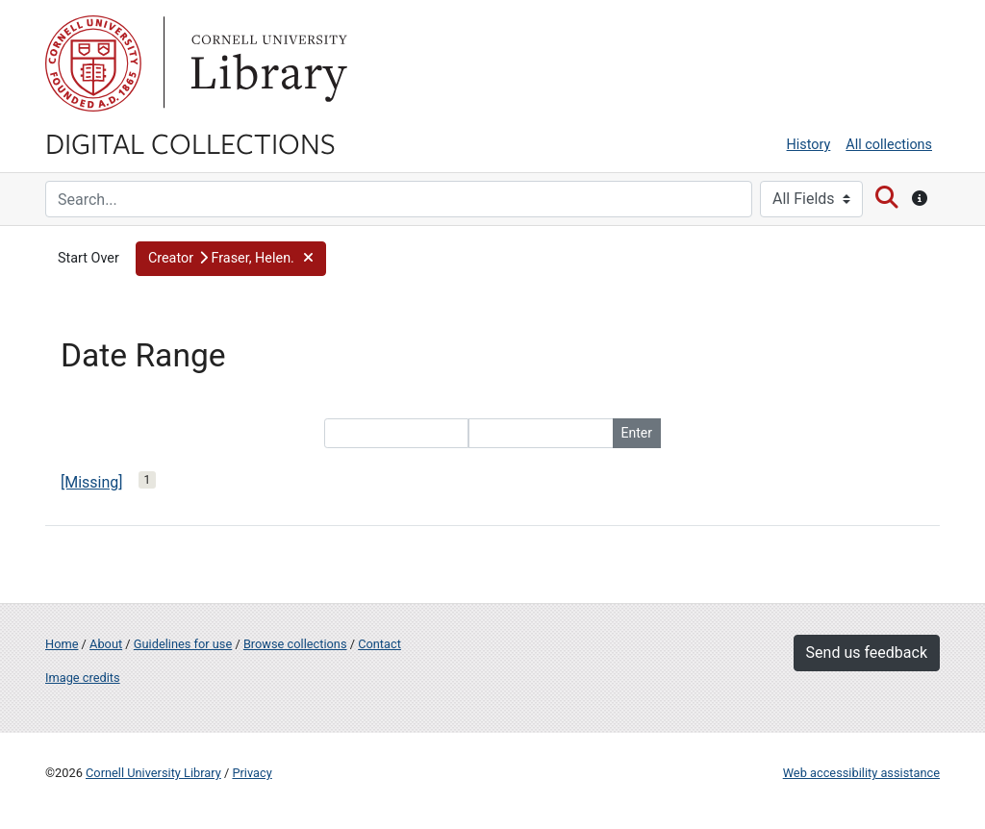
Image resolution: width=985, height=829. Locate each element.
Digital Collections (190, 142)
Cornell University (93, 63)
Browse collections (295, 644)
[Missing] (92, 482)
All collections (889, 145)
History (809, 145)
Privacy (251, 773)
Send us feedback (866, 652)
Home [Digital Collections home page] (61, 644)
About (105, 644)
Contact (379, 644)
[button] (231, 258)
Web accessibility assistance (861, 773)
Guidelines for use (183, 644)
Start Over (88, 258)
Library (266, 63)
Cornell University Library (153, 773)
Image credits (82, 677)
